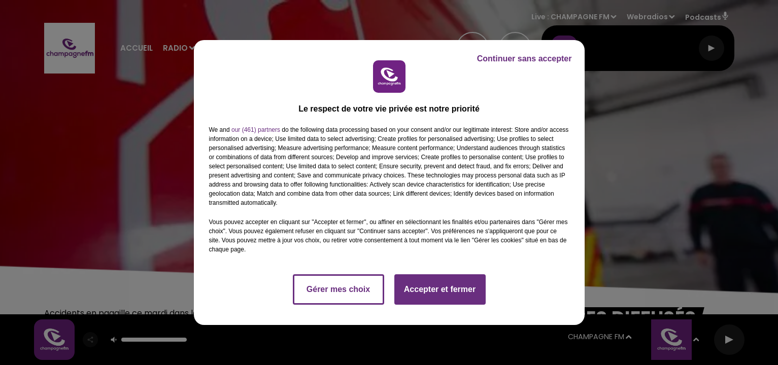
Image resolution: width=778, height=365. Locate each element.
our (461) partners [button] (255, 129)
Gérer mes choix (338, 289)
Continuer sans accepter (524, 58)
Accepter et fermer (440, 289)
